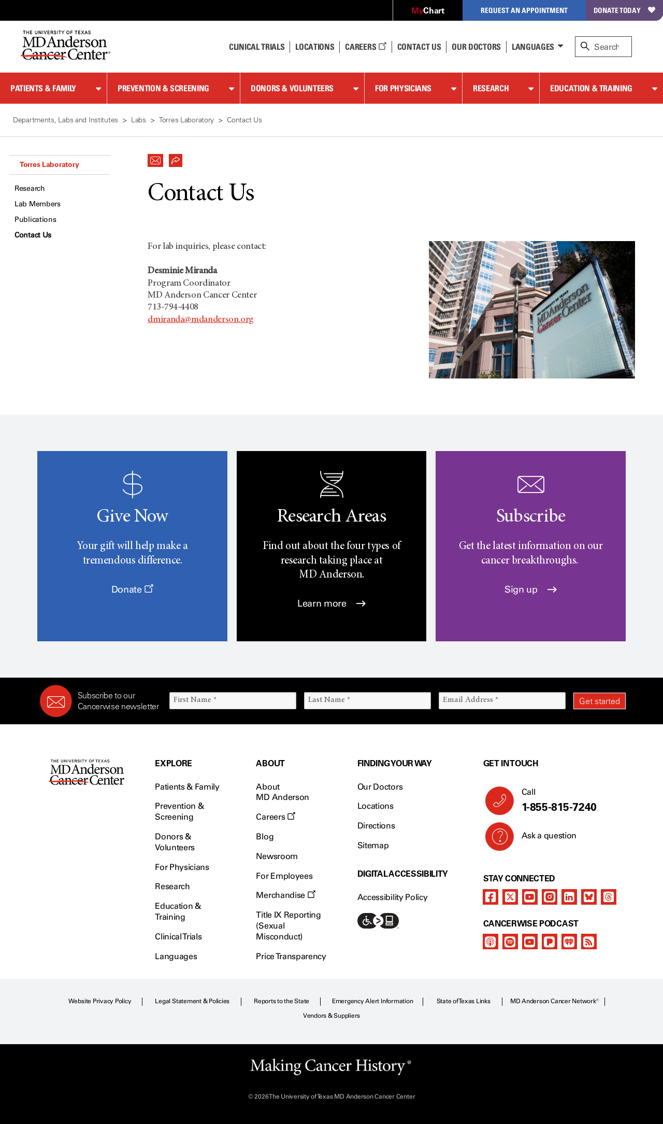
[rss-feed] (589, 941)
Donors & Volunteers (292, 88)
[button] (155, 157)
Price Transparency (291, 956)
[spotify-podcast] (510, 941)
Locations (375, 806)
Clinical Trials (256, 46)
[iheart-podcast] (569, 941)
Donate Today (624, 10)
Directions (376, 826)
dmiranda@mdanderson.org (201, 320)
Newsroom (276, 856)
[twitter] (510, 897)
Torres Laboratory (49, 164)
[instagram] (549, 897)
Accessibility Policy (392, 897)
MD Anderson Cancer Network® (554, 1001)
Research (491, 88)
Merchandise (285, 895)
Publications (35, 219)
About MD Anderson (282, 792)
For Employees (284, 876)
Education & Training (591, 88)
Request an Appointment (524, 10)
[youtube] (530, 897)
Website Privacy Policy (100, 1001)
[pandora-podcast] (549, 941)
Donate (132, 589)
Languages (533, 46)
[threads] (608, 897)
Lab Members (38, 204)
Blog (264, 836)
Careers (365, 46)
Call (569, 800)
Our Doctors (476, 46)
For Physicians (403, 88)
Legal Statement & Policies (192, 1001)
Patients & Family (43, 88)
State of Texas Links (464, 1001)
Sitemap (373, 845)
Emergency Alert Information (372, 1001)
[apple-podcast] (490, 941)
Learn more (331, 603)
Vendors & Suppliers (331, 1015)
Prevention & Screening (163, 88)
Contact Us (419, 46)
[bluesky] (589, 897)
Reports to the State (281, 1001)
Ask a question (543, 839)
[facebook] (490, 897)
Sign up (531, 589)
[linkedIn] (569, 897)
